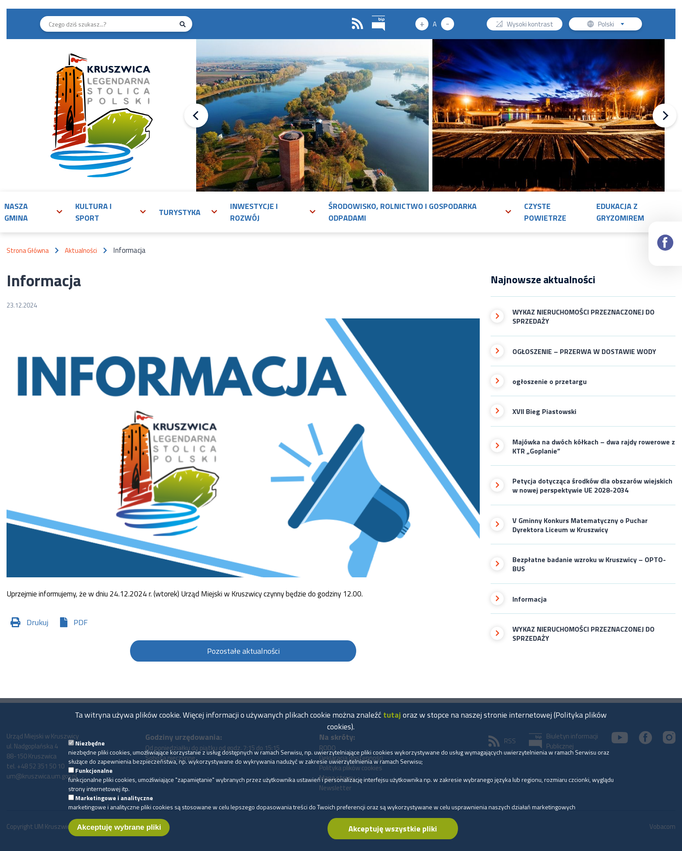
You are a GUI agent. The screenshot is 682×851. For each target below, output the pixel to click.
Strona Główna (28, 250)
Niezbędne (90, 749)
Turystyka (180, 212)
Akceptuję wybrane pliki (119, 833)
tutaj (392, 721)
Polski (613, 25)
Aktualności (81, 250)
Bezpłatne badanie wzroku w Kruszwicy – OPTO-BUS (589, 564)
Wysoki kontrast (530, 25)
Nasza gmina (16, 212)
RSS (357, 24)
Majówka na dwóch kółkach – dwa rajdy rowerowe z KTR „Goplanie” (593, 446)
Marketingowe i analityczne (114, 803)
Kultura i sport (93, 212)
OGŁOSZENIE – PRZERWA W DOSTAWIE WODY (584, 351)
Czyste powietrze (545, 212)
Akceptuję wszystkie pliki (392, 835)
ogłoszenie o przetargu (549, 381)
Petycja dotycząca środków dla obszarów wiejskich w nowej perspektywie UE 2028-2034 (592, 486)
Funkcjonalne (94, 776)
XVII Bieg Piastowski (544, 411)
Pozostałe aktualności (243, 651)
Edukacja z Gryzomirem (620, 212)
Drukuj (37, 622)
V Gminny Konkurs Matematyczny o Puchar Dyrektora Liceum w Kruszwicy (580, 525)
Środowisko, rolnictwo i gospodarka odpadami (402, 212)
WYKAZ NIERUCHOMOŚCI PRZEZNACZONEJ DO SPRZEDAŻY (583, 317)
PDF (81, 622)
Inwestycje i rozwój (254, 212)
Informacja (529, 599)
